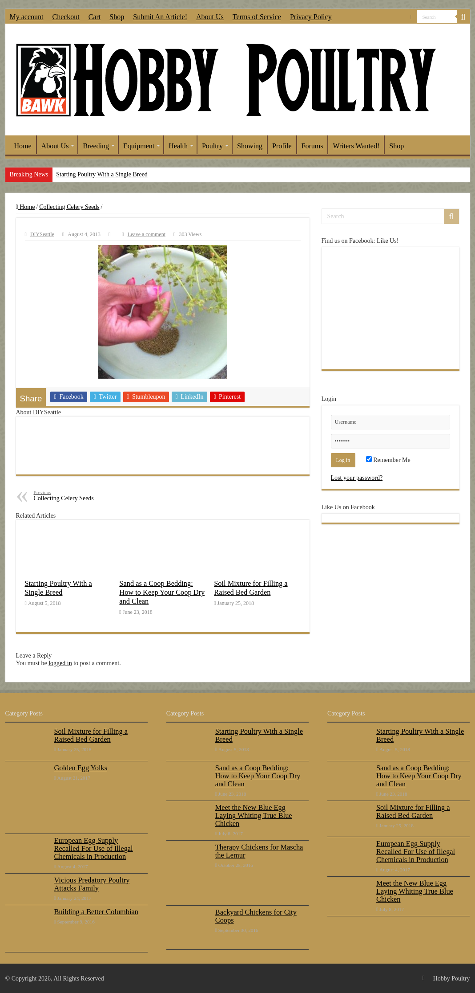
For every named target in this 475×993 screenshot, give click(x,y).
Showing (249, 146)
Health (178, 146)
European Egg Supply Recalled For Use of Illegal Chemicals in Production (93, 848)
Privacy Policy (311, 16)
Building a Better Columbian (96, 911)
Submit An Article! (160, 16)
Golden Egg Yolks (81, 768)
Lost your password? (357, 477)
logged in (60, 663)
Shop (116, 16)
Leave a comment (146, 234)
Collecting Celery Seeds (69, 207)
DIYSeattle (42, 234)
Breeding (96, 146)
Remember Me (388, 460)
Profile (282, 146)
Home (23, 146)
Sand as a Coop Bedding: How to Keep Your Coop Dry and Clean (162, 592)
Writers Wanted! (356, 146)
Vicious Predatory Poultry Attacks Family (92, 884)
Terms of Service (257, 16)
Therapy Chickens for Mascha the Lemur (259, 851)
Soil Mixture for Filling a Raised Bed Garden (250, 588)
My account (27, 16)
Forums (312, 146)
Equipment (138, 146)
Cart (95, 16)
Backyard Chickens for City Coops (256, 916)
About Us (210, 16)
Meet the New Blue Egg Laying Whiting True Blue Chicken (253, 815)
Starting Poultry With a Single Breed (102, 174)
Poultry (212, 146)
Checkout (65, 16)
